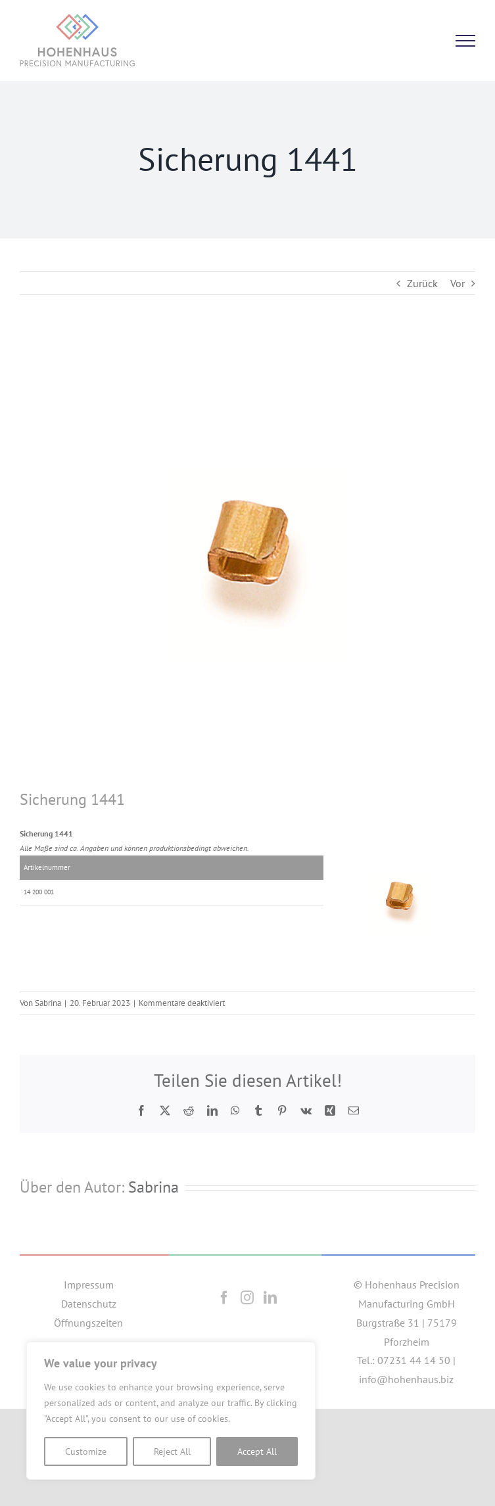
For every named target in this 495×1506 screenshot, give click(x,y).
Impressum (89, 1284)
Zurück (422, 283)
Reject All (172, 1451)
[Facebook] (224, 1297)
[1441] (247, 562)
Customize (85, 1451)
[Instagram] (247, 1297)
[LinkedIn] (270, 1297)
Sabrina (48, 1003)
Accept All (257, 1451)
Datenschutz (88, 1303)
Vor (457, 283)
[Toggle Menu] (465, 41)
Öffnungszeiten (88, 1322)
